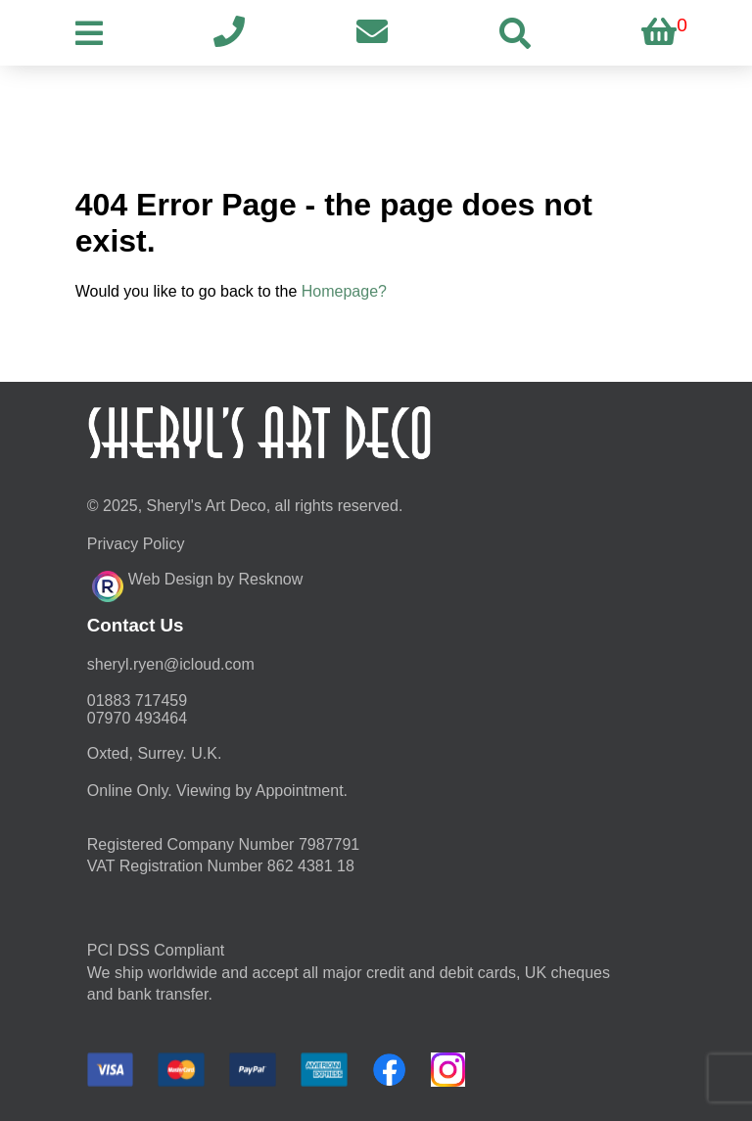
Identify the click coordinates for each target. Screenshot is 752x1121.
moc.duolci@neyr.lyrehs (171, 664)
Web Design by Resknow (197, 583)
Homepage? (344, 291)
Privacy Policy (136, 544)
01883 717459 (137, 700)
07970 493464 (137, 718)
